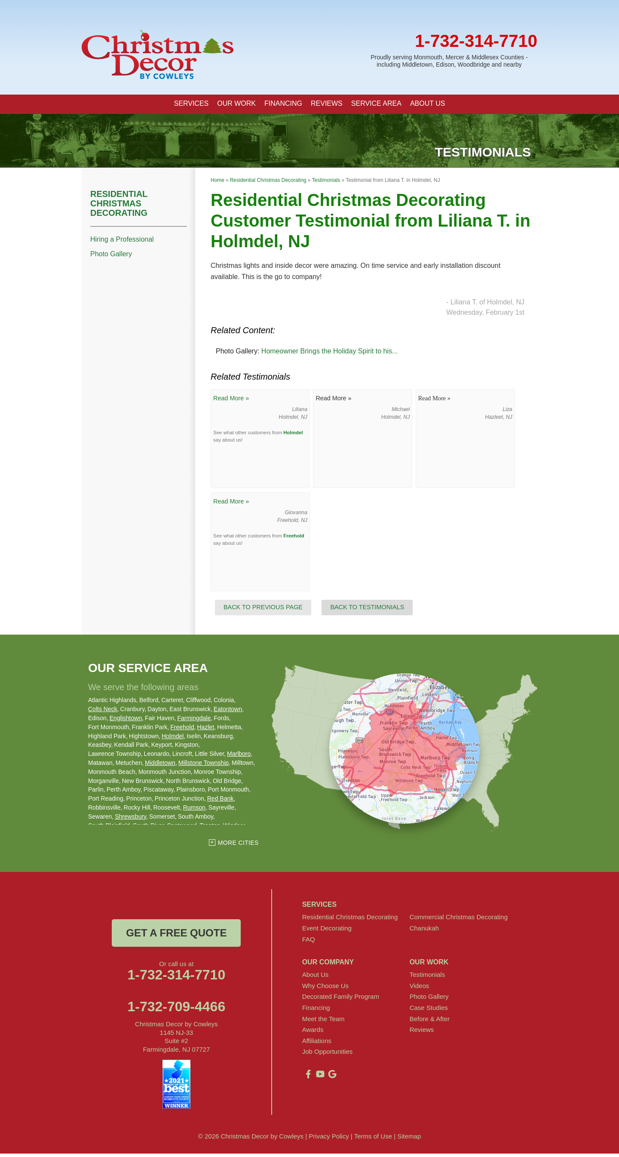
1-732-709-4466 (176, 1010)
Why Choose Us (325, 988)
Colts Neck (102, 712)
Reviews (422, 1033)
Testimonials (427, 978)
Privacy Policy (329, 1139)
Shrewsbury (130, 819)
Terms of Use (373, 1139)
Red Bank (220, 801)
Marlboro (239, 757)
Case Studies (429, 1010)
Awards (313, 1033)
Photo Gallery (111, 257)
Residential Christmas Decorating (118, 206)
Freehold (293, 538)
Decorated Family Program (340, 1000)
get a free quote (176, 936)
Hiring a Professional (122, 242)
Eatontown (228, 712)
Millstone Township (203, 765)
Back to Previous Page (263, 610)
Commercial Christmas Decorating (459, 920)
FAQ (308, 942)
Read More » (231, 401)
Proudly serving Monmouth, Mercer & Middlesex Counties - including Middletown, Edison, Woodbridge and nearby (449, 61)
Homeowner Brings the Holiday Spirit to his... (329, 354)
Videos (419, 988)
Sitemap (409, 1139)
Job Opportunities (327, 1055)
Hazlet (205, 730)
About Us (315, 978)
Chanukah (424, 931)
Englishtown (126, 721)
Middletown (160, 765)
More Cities (238, 846)
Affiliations (316, 1043)
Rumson (194, 810)
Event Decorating (327, 931)
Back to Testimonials (367, 610)
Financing (316, 1010)
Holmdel (293, 435)
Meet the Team (323, 1021)
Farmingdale (194, 721)
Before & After (430, 1021)
